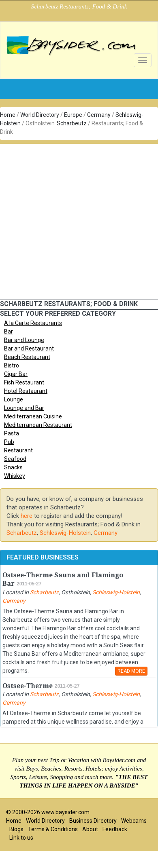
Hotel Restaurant (25, 391)
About (90, 829)
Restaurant (18, 450)
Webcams (134, 820)
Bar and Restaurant (29, 348)
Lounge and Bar (24, 408)
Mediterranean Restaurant (38, 425)
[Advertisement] (76, 220)
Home (7, 115)
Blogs (16, 829)
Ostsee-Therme (27, 686)
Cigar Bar (16, 374)
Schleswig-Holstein (65, 532)
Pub (9, 442)
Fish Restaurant (24, 382)
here (26, 515)
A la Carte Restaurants (33, 323)
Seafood (15, 459)
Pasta (11, 433)
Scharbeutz (72, 123)
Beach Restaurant (27, 357)
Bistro (11, 365)
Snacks (13, 467)
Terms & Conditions (53, 829)
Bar (8, 331)
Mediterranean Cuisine (33, 416)
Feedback (114, 829)
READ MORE (131, 671)
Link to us (21, 837)
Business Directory (93, 820)
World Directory (39, 115)
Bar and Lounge (24, 340)
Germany (99, 115)
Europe (73, 115)
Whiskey (14, 476)
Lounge (13, 399)
